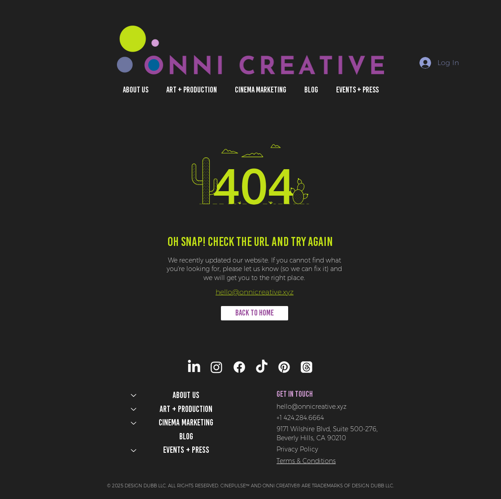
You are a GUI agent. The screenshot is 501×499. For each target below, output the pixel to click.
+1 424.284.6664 (300, 418)
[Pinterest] (284, 367)
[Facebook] (239, 367)
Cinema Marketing (186, 422)
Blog (186, 436)
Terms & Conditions (306, 461)
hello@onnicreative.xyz (255, 292)
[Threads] (306, 367)
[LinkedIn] (194, 367)
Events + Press (186, 450)
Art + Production (186, 409)
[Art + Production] (133, 409)
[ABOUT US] (133, 396)
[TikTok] (261, 367)
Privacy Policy (297, 449)
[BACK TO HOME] (254, 313)
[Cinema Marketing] (133, 423)
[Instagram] (216, 367)
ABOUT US (186, 395)
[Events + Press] (133, 450)
